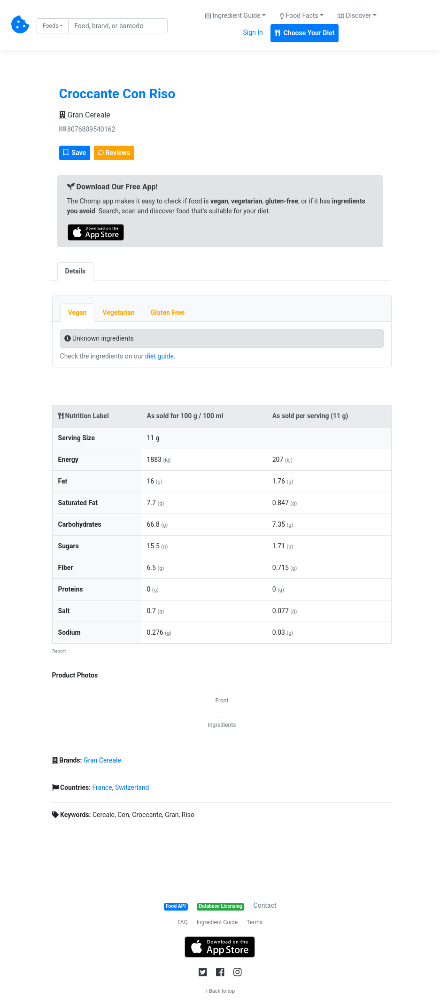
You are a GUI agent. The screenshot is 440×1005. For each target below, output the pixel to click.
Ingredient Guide (217, 922)
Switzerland (132, 787)
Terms (254, 922)
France (102, 787)
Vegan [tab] (77, 312)
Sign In (253, 32)
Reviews (114, 152)
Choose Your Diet (305, 33)
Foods (50, 26)
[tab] (101, 266)
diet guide (159, 356)
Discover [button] (354, 15)
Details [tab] (75, 271)
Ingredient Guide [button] (232, 15)
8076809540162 (87, 129)
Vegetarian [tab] (118, 312)
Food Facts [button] (299, 15)
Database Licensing (220, 906)
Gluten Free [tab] (168, 312)
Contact (265, 905)
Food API (176, 906)
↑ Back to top (220, 991)
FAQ (183, 922)
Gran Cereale (84, 114)
